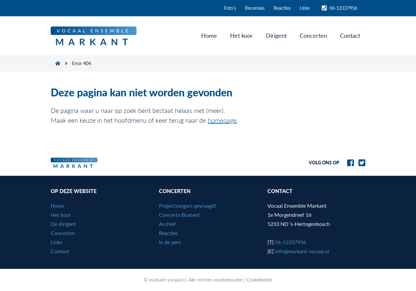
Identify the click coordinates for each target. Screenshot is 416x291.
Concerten (313, 35)
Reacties (282, 8)
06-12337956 (339, 8)
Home (209, 35)
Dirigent (276, 35)
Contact (350, 35)
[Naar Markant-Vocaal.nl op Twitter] (360, 162)
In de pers (170, 242)
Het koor (241, 35)
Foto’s (230, 8)
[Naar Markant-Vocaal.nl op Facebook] (349, 162)
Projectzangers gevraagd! (187, 205)
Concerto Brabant (179, 215)
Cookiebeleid (259, 280)
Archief (167, 224)
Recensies (255, 8)
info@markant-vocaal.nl (302, 251)
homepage (222, 120)
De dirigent (63, 224)
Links (305, 8)
